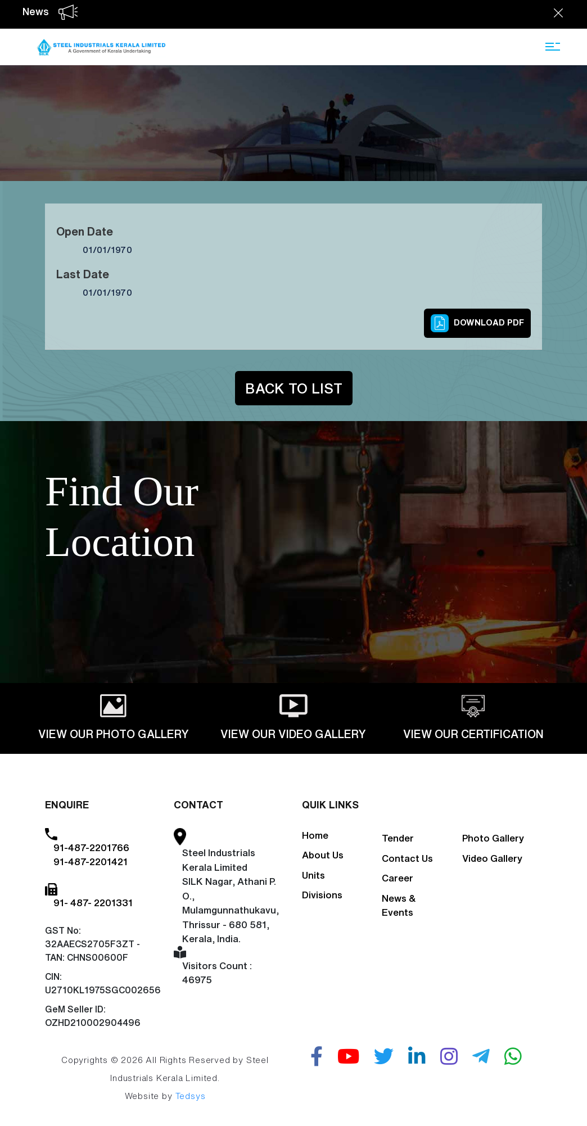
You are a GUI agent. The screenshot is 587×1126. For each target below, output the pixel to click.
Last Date (82, 274)
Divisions (322, 894)
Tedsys (190, 1096)
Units (313, 875)
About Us (323, 855)
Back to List (293, 388)
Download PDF (477, 323)
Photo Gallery (493, 838)
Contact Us (407, 858)
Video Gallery (492, 858)
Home (315, 835)
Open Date (84, 231)
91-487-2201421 (90, 861)
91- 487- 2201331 (93, 902)
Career (397, 878)
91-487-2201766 (91, 847)
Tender (398, 838)
